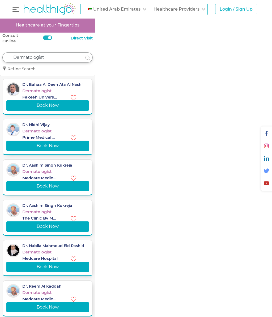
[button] (117, 9)
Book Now (48, 105)
